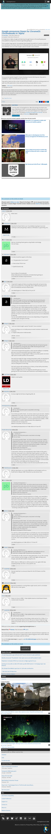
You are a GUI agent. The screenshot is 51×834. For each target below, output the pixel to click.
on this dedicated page (30, 639)
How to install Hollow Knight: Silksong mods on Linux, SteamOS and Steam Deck (25, 742)
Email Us (4, 679)
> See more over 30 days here (9, 671)
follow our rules (15, 202)
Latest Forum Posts (7, 764)
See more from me (16, 115)
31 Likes (3, 101)
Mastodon (26, 114)
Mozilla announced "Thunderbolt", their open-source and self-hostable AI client (21, 658)
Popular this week (6, 652)
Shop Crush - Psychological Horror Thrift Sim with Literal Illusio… (18, 785)
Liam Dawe (5, 35)
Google (5, 98)
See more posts (5, 789)
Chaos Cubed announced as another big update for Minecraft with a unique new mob (36, 151)
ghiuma (6, 511)
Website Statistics (6, 810)
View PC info (6, 235)
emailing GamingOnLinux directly (34, 112)
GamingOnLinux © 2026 (43, 821)
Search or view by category (8, 674)
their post (9, 85)
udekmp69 (6, 583)
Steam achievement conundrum (10, 766)
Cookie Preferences (6, 798)
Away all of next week (7, 776)
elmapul (6, 323)
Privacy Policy (29, 825)
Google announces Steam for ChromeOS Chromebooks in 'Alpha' (21, 32)
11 (49, 713)
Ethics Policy (36, 825)
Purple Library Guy (6, 429)
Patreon (12, 629)
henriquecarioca (6, 405)
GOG (32, 7)
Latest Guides (5, 682)
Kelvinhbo (6, 391)
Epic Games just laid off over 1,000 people (36, 164)
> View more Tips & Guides (7, 747)
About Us (4, 807)
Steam (10, 98)
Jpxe (5, 281)
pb (4, 240)
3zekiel (5, 547)
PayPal (26, 629)
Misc (8, 98)
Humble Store (39, 7)
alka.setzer (6, 254)
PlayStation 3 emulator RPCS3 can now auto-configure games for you (19, 661)
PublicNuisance (8, 468)
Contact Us (4, 804)
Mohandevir (7, 223)
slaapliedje (6, 568)
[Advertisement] (25, 19)
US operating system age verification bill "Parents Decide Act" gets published (21, 655)
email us (38, 203)
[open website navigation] (48, 1)
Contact (4, 676)
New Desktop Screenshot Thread (10, 780)
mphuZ (4, 211)
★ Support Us (25, 648)
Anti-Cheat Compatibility (8, 795)
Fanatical (4, 754)
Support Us (4, 801)
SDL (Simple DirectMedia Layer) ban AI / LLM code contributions (17, 668)
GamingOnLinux (11, 1)
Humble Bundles (6, 760)
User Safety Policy (44, 825)
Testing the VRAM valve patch (9, 771)
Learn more (47, 29)
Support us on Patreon (7, 4)
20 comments (46, 35)
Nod (3, 596)
